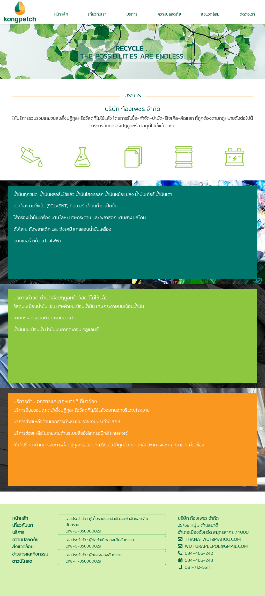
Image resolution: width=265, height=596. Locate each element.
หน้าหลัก (20, 518)
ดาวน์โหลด (22, 561)
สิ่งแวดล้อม (22, 546)
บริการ (18, 532)
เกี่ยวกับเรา (22, 525)
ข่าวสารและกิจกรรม (30, 553)
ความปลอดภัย (25, 539)
